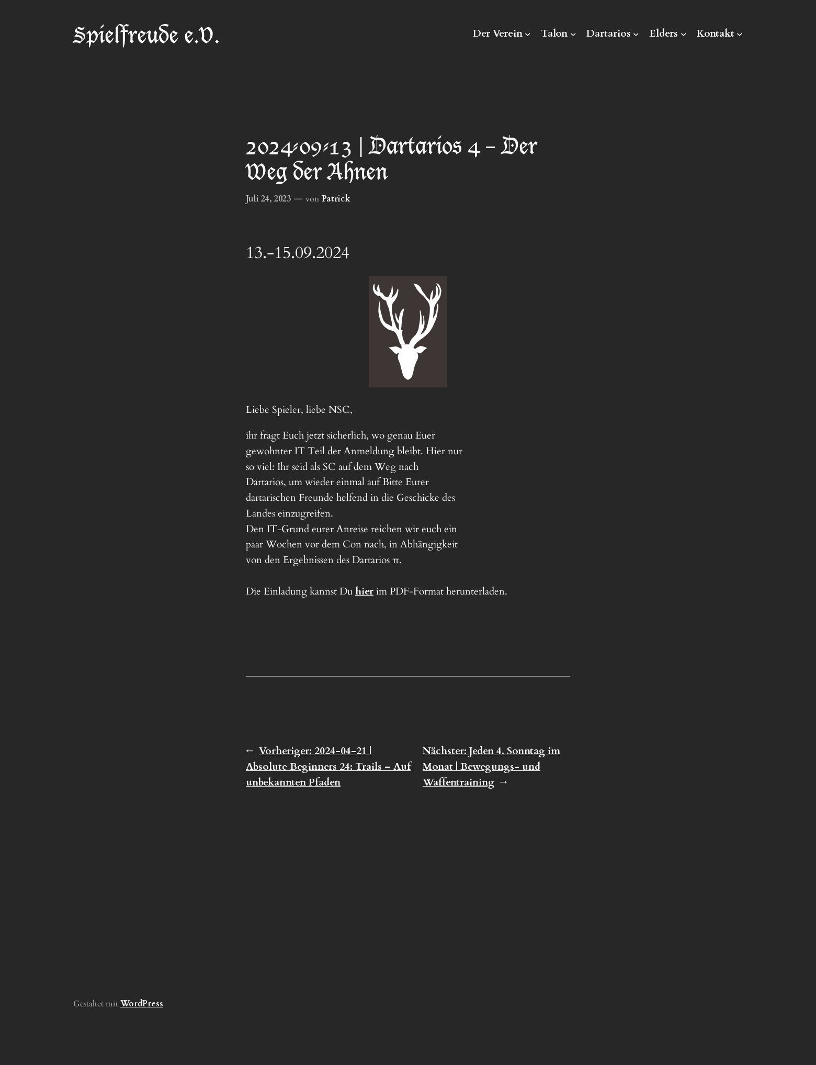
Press (152, 1004)
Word (131, 1004)
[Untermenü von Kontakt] (739, 34)
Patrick (336, 199)
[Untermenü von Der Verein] (528, 34)
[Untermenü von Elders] (684, 34)
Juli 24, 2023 (268, 199)
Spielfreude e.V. (146, 33)
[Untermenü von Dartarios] (636, 34)
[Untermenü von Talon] (573, 34)
